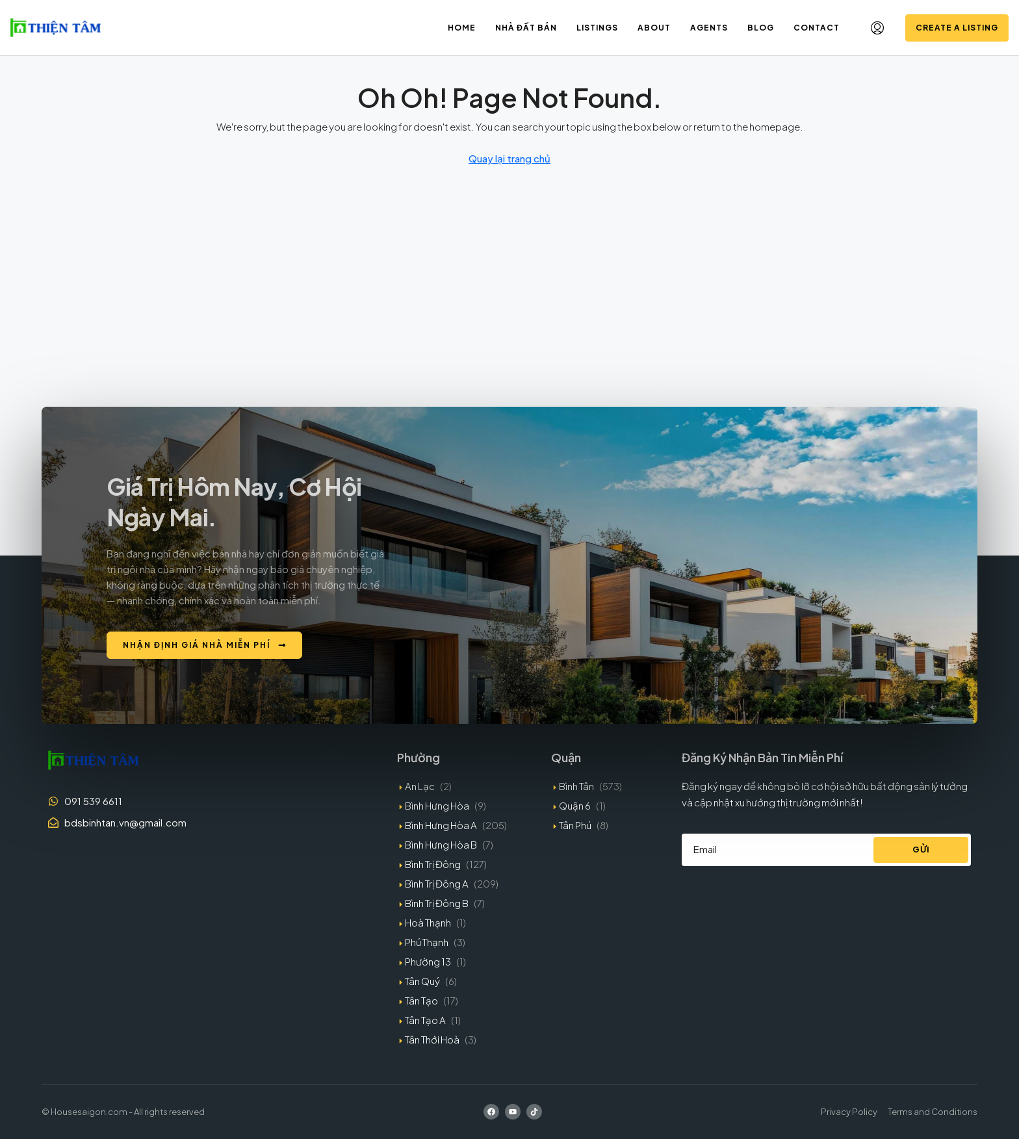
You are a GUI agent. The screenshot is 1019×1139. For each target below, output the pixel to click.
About (654, 27)
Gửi (921, 849)
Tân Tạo (421, 1000)
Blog (760, 27)
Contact (816, 27)
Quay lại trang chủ (509, 158)
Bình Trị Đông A (437, 883)
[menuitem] (877, 28)
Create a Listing (957, 27)
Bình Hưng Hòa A (441, 825)
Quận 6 (575, 805)
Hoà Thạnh (428, 922)
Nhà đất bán (526, 27)
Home (462, 27)
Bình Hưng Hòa (437, 805)
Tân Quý (422, 981)
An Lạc (420, 786)
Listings (597, 27)
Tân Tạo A (425, 1020)
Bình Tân (576, 786)
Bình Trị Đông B (437, 903)
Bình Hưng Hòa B (441, 844)
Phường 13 (428, 961)
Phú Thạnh (426, 942)
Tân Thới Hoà (432, 1039)
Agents (709, 27)
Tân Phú (575, 825)
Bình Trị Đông (433, 864)
